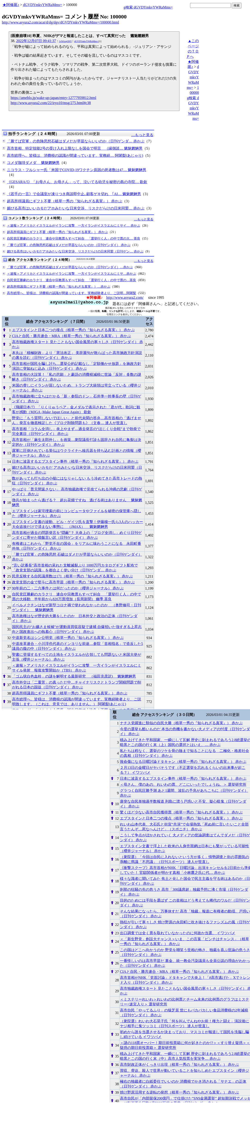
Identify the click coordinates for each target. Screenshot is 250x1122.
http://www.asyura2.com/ (125, 297)
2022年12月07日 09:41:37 (36, 41)
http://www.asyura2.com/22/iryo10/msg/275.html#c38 (51, 103)
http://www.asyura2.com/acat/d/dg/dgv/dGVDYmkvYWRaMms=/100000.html (60, 22)
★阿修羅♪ (11, 5)
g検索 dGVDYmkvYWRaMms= (148, 7)
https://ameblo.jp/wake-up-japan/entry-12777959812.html (53, 98)
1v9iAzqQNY (65, 41)
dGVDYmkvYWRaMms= (42, 5)
